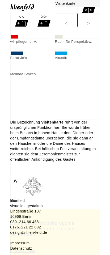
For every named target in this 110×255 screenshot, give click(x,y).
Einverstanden (22, 251)
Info (13, 245)
